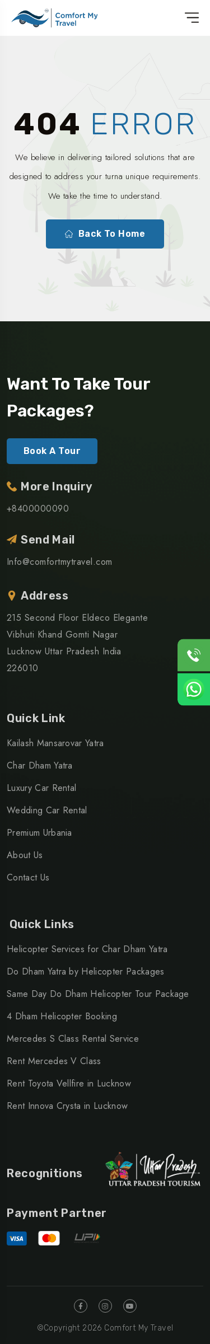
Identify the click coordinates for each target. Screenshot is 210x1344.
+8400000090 (38, 508)
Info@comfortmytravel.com (60, 561)
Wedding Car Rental (47, 810)
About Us (25, 855)
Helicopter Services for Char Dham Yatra (87, 949)
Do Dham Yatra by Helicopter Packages (86, 971)
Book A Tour (52, 451)
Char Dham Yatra (40, 765)
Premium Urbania (39, 832)
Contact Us (28, 877)
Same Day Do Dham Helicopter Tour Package (98, 993)
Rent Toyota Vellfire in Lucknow (69, 1083)
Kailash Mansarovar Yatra (55, 743)
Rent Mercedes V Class (54, 1061)
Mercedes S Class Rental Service (73, 1038)
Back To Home (105, 234)
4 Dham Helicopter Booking (62, 1016)
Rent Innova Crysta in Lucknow (67, 1105)
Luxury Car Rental (41, 787)
